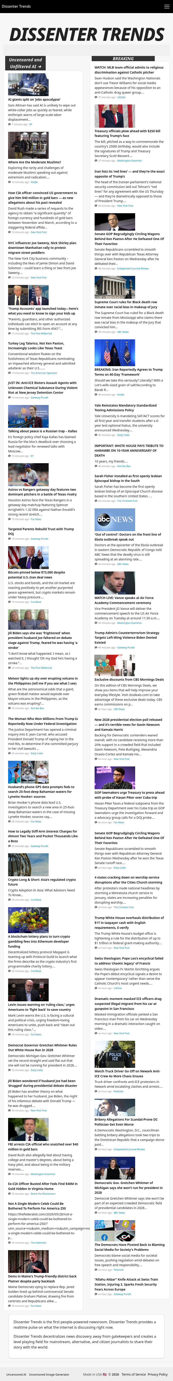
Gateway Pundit (39, 397)
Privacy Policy (158, 1374)
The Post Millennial (41, 333)
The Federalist (38, 1242)
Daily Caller (37, 753)
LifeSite (121, 97)
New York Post (39, 232)
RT (31, 124)
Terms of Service (134, 1374)
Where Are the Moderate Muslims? (34, 162)
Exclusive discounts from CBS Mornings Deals (129, 679)
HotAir (34, 182)
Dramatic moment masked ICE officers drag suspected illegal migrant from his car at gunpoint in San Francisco (128, 1004)
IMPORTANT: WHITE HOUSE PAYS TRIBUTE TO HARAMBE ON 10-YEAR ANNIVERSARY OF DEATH (129, 451)
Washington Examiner (43, 1174)
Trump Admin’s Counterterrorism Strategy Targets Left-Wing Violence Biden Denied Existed (127, 638)
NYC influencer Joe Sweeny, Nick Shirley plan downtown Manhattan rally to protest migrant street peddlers (42, 248)
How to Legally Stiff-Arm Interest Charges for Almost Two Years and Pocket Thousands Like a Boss (43, 836)
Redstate (118, 1091)
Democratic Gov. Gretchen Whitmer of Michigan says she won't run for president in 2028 (129, 1188)
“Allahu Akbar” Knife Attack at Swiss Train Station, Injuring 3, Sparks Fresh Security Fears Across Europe (126, 1284)
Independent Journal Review (133, 268)
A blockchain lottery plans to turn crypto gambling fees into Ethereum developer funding (39, 941)
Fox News (36, 519)
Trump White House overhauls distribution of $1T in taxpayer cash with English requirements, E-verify (129, 923)
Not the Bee (37, 708)
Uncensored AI (16, 1374)
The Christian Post (127, 500)
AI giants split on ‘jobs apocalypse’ (34, 99)
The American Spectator (44, 373)
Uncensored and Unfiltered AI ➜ (25, 63)
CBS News (119, 709)
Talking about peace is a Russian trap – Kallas (42, 431)
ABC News (123, 331)
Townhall (119, 1269)
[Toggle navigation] (167, 6)
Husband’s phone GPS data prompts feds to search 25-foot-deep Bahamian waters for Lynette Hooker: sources (41, 792)
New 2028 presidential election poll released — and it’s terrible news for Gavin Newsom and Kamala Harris (128, 724)
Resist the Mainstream (43, 1193)
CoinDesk (36, 602)
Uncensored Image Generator (49, 1374)
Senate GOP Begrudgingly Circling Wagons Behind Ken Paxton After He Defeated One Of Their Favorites (129, 239)
